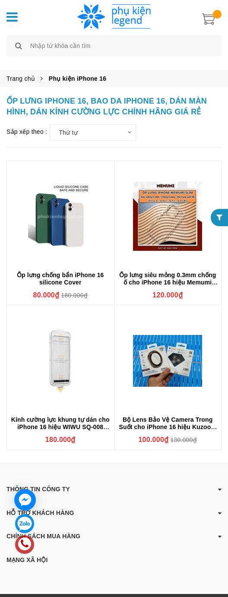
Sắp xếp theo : (26, 121)
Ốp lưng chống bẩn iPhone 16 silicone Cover (60, 269)
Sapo (191, 590)
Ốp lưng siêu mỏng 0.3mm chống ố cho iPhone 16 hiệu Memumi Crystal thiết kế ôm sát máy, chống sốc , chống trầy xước (167, 276)
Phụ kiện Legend (118, 590)
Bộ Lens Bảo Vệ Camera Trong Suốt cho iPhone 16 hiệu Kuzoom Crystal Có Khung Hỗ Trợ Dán (167, 417)
